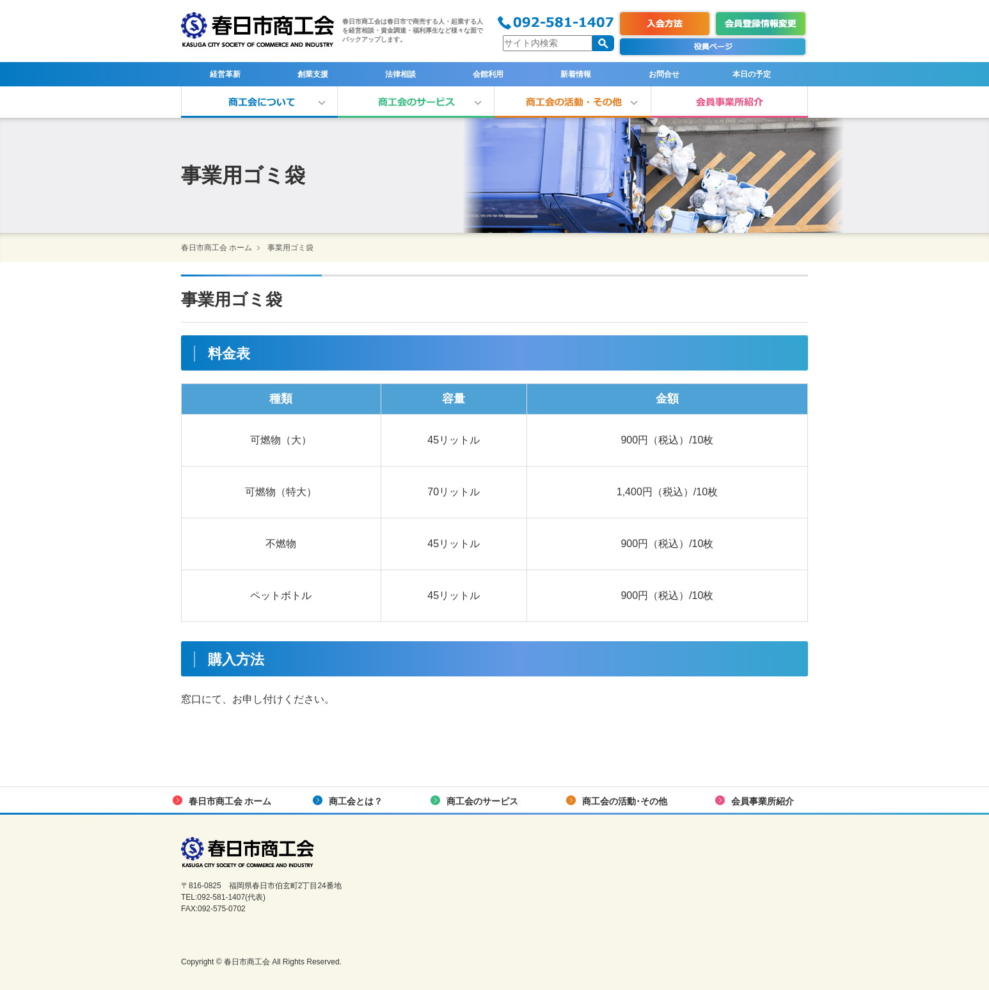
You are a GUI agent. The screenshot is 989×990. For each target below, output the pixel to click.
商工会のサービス (416, 102)
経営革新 (225, 74)
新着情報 (575, 74)
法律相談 (400, 74)
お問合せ (664, 74)
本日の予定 (751, 74)
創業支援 (312, 74)
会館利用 (488, 74)
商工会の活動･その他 (572, 102)
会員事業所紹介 (729, 102)
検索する (603, 43)
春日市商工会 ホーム (216, 247)
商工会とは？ (259, 102)
